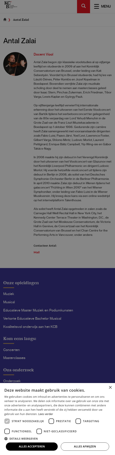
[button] (57, 438)
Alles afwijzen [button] (85, 446)
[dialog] (57, 227)
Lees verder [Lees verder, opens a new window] (45, 414)
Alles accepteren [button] (32, 446)
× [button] (110, 387)
